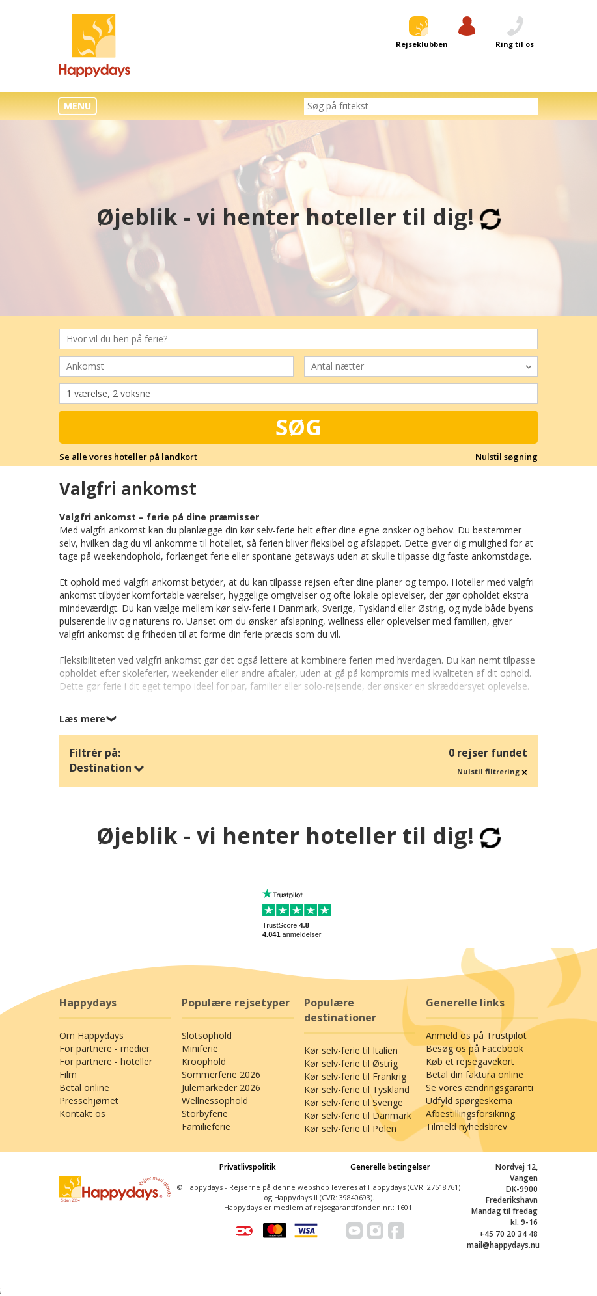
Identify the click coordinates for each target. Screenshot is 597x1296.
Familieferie (206, 1126)
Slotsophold (207, 1035)
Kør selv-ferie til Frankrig (355, 1076)
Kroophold (204, 1061)
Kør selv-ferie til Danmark (357, 1115)
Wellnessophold (215, 1100)
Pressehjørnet (88, 1100)
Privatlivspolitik (247, 1166)
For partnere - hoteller (105, 1061)
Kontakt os (82, 1113)
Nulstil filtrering (492, 771)
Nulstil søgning (506, 457)
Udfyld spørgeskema (469, 1100)
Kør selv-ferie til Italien (351, 1050)
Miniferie (200, 1048)
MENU (77, 106)
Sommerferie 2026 (221, 1074)
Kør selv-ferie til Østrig (351, 1063)
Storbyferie (205, 1113)
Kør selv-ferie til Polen (350, 1128)
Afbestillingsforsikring (470, 1113)
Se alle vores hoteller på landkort (128, 457)
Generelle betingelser (390, 1166)
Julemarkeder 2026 (221, 1087)
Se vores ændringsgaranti (479, 1087)
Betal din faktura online (474, 1074)
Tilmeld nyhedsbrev (466, 1126)
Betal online (84, 1087)
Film (68, 1074)
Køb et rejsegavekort (470, 1061)
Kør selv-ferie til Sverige (353, 1102)
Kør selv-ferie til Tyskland (357, 1089)
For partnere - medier (104, 1048)
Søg (298, 427)
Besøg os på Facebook (474, 1048)
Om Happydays (91, 1035)
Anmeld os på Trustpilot (476, 1035)
